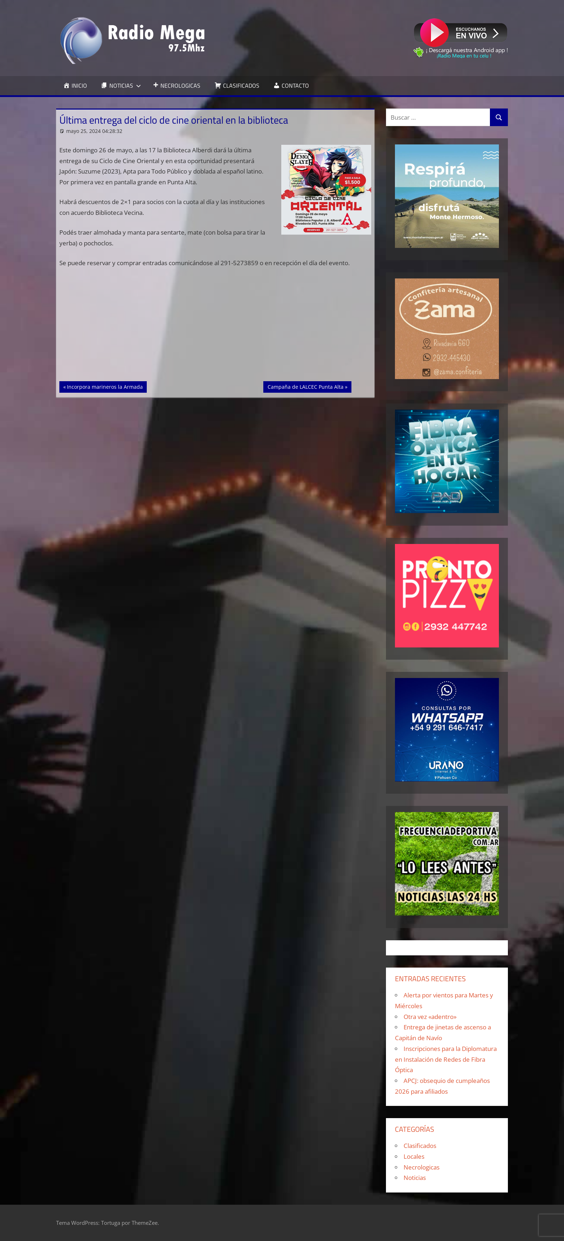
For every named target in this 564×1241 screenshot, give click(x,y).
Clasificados (420, 1145)
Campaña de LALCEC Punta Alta (305, 386)
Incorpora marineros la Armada (105, 386)
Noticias (415, 1177)
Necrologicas (422, 1167)
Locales (414, 1156)
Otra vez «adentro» (430, 1016)
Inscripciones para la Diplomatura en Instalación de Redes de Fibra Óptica (446, 1059)
